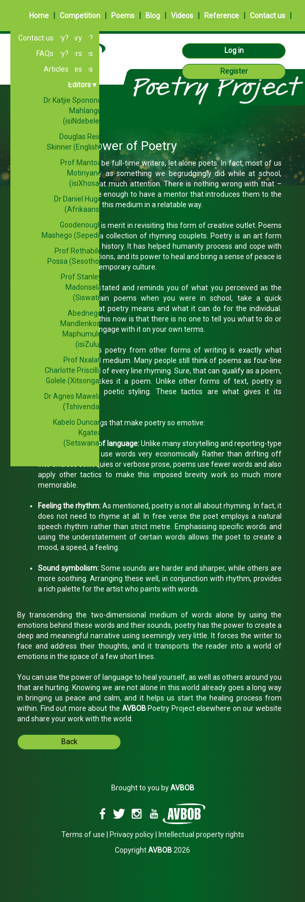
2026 (169, 850)
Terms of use (83, 834)
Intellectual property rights (201, 834)
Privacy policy (132, 834)
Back (69, 741)
